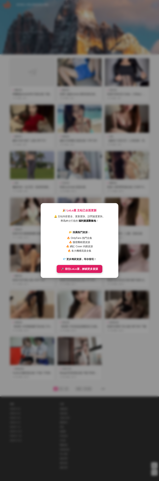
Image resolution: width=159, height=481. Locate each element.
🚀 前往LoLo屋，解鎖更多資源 (79, 268)
